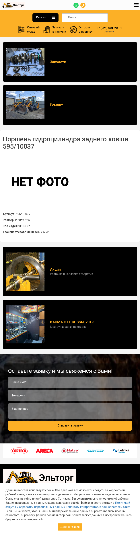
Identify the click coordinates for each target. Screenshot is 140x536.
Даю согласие (70, 527)
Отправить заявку (70, 425)
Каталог (45, 17)
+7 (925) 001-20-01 (109, 28)
